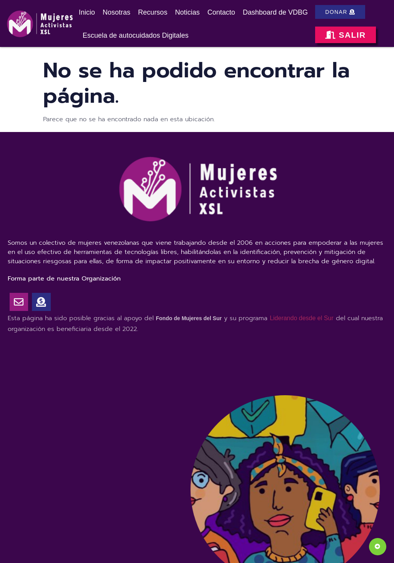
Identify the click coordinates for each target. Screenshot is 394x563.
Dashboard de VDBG (275, 12)
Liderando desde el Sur (301, 318)
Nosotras (116, 12)
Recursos (152, 12)
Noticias (187, 12)
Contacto (221, 12)
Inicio (87, 12)
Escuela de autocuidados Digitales (136, 35)
